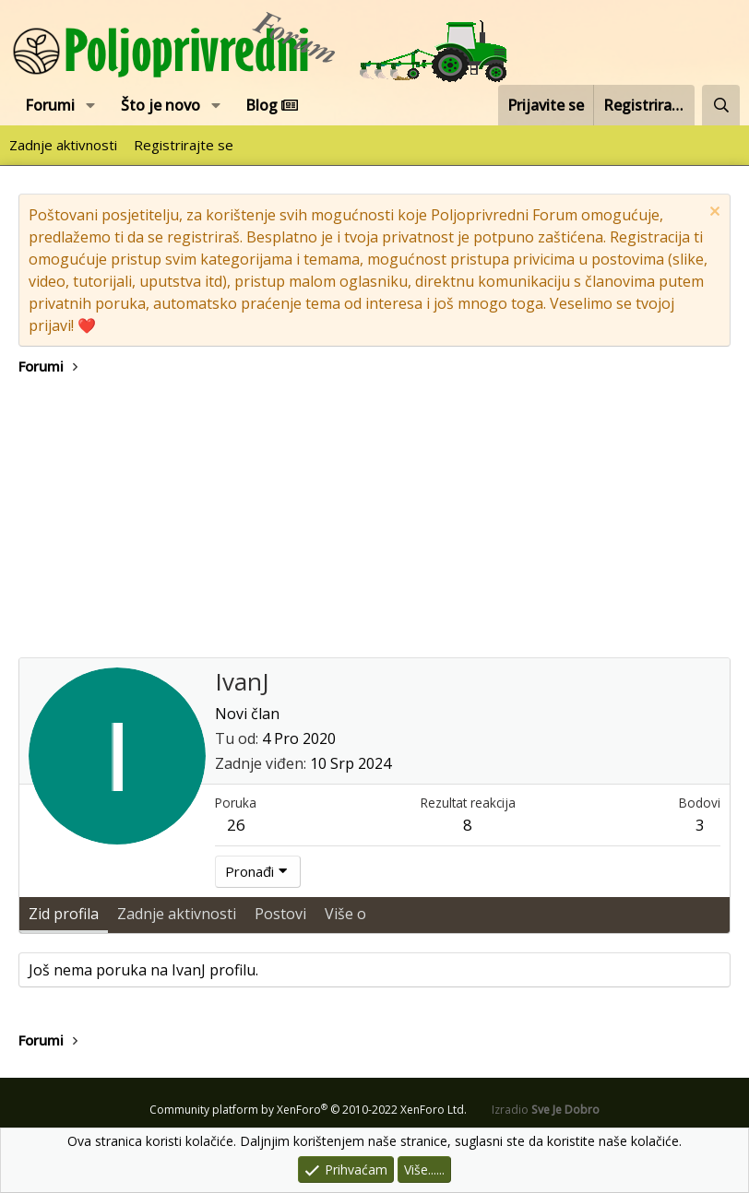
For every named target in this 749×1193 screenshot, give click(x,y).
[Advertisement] (374, 519)
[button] (91, 105)
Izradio (546, 1109)
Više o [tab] (345, 914)
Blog (271, 105)
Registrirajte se (183, 145)
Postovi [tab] (280, 914)
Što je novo (160, 105)
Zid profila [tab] (64, 914)
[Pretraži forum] (721, 105)
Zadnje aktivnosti (63, 145)
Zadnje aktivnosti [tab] (176, 914)
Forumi (50, 105)
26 (236, 824)
